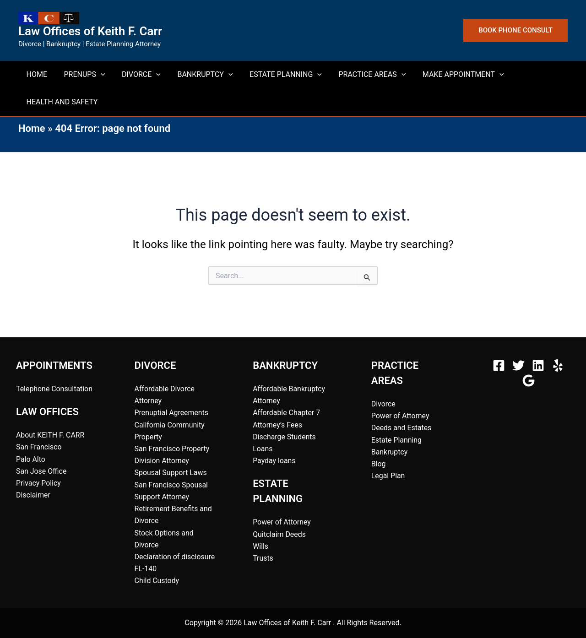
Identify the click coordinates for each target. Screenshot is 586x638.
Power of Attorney (282, 521)
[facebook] (500, 364)
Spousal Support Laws (171, 472)
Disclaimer (33, 494)
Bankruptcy (389, 451)
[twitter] (520, 364)
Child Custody (157, 581)
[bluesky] (530, 379)
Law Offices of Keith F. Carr (90, 31)
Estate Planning (396, 439)
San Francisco (39, 446)
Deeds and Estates (401, 426)
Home (31, 128)
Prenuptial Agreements (172, 411)
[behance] (559, 364)
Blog (378, 463)
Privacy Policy (38, 482)
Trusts (263, 557)
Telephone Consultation (54, 387)
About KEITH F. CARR (50, 434)
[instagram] (539, 364)
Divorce (383, 402)
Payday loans (274, 460)
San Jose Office (41, 470)
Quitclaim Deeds (279, 534)
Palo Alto (30, 458)
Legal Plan (388, 475)
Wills (260, 545)
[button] (515, 30)
